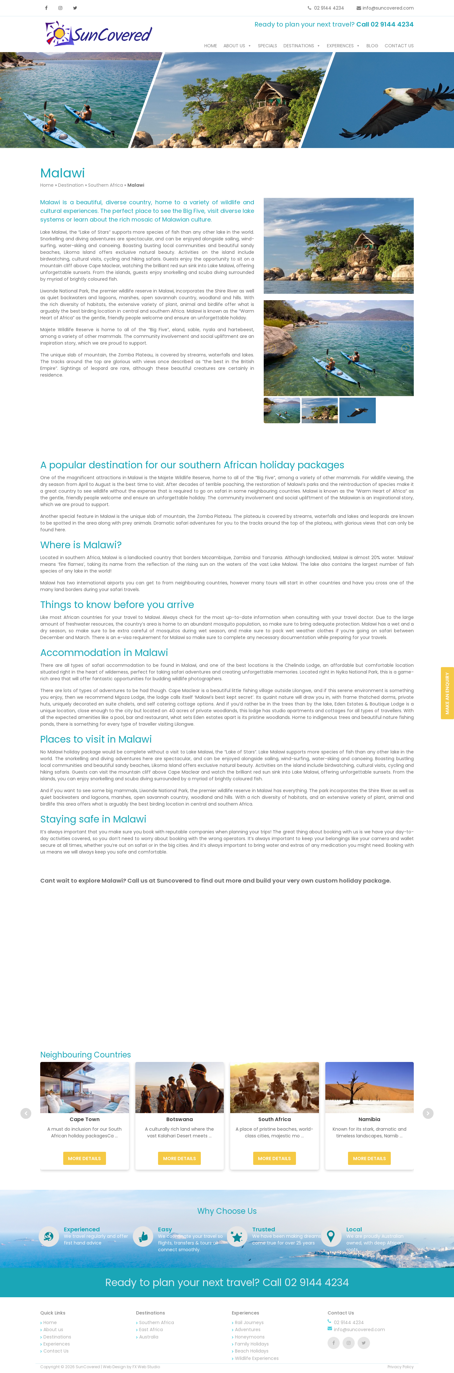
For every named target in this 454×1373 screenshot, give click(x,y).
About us (234, 46)
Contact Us (399, 46)
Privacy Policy (401, 1368)
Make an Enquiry (447, 693)
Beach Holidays (252, 1352)
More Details (84, 1159)
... (116, 1137)
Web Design (114, 1368)
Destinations (299, 46)
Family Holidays (252, 1345)
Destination (71, 186)
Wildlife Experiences (257, 1359)
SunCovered (88, 1368)
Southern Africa (105, 186)
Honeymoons (250, 1338)
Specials (267, 46)
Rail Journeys (249, 1323)
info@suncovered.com (388, 8)
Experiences (340, 46)
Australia (148, 1338)
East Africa (151, 1331)
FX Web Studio (146, 1368)
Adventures (248, 1331)
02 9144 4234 (328, 8)
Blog (372, 46)
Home (210, 46)
